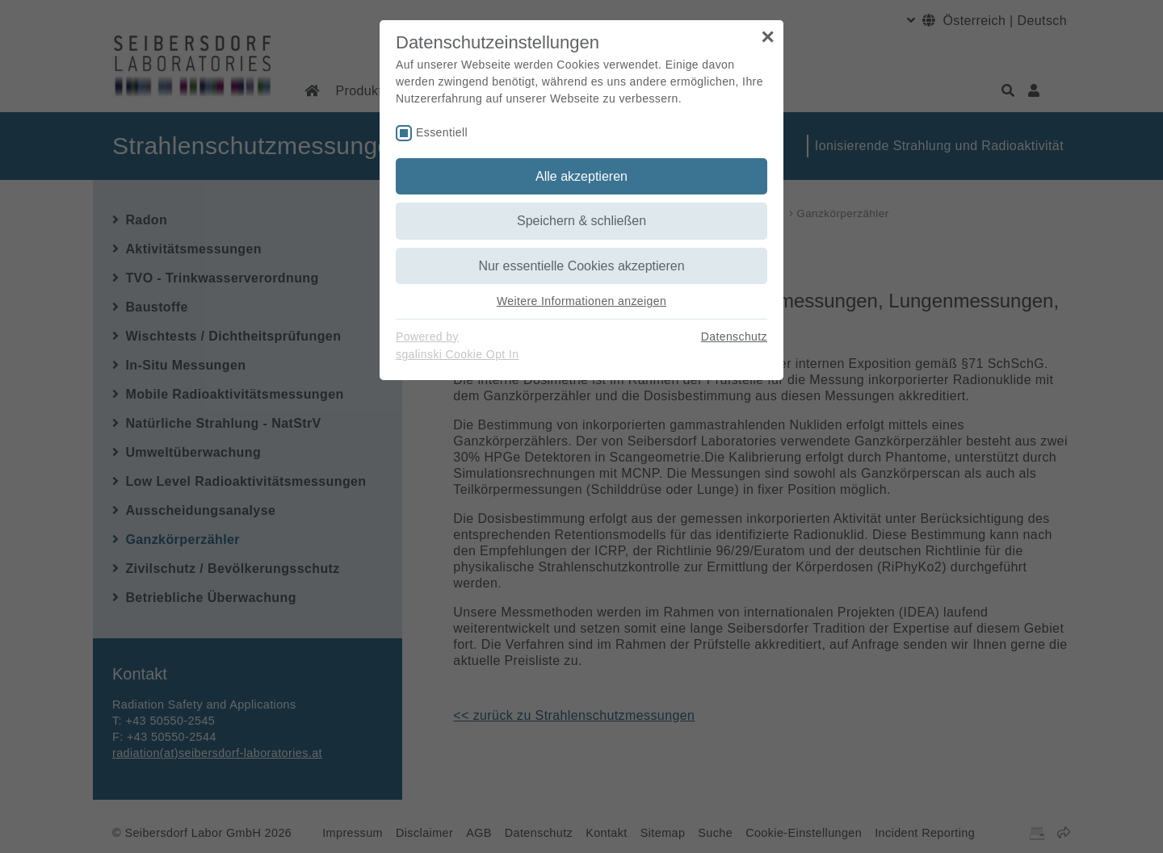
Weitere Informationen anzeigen (581, 301)
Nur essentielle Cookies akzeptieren (581, 266)
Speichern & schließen (581, 221)
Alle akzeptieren (581, 176)
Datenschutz (734, 336)
